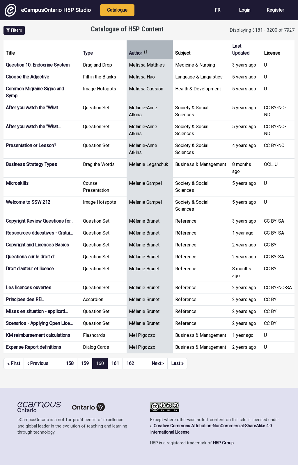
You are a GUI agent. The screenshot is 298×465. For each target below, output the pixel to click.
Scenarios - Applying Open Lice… (39, 323)
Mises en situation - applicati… (37, 311)
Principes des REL (25, 299)
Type (88, 53)
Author (138, 53)
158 (70, 363)
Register (275, 10)
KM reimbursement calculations (38, 335)
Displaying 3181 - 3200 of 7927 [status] (262, 30)
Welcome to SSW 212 (28, 202)
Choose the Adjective (27, 77)
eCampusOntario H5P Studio (48, 10)
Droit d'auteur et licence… (31, 268)
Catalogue (117, 10)
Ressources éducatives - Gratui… (39, 233)
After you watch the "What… (33, 107)
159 (85, 363)
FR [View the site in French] (217, 10)
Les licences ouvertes (28, 287)
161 (115, 363)
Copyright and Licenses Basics (37, 245)
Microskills (17, 183)
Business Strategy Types (31, 164)
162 (130, 363)
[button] (14, 30)
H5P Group (223, 443)
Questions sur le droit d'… (31, 257)
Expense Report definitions (33, 347)
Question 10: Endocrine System (38, 65)
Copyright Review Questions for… (39, 221)
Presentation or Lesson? (31, 145)
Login (244, 10)
